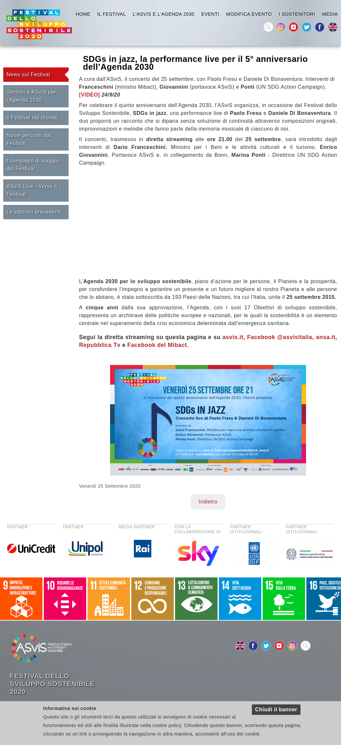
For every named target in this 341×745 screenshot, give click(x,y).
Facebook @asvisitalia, (280, 337)
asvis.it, (232, 337)
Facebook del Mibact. (158, 345)
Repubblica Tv (100, 345)
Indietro (208, 501)
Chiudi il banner (276, 709)
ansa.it (325, 337)
